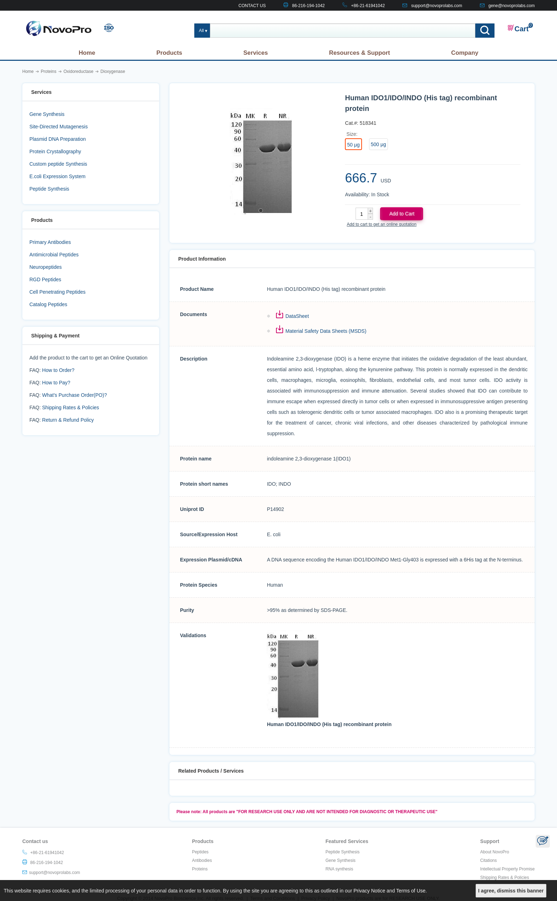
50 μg (353, 145)
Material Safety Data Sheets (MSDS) (325, 331)
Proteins (199, 869)
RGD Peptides (45, 279)
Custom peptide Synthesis (58, 164)
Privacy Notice (369, 891)
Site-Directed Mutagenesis (58, 126)
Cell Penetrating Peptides (57, 292)
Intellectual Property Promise (507, 869)
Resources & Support (359, 52)
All (201, 30)
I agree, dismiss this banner (511, 891)
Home (87, 52)
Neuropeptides (45, 267)
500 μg (378, 144)
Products (169, 52)
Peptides (200, 851)
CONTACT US (252, 5)
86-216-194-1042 (308, 5)
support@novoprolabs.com (436, 5)
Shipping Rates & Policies (70, 407)
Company (464, 52)
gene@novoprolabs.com (511, 5)
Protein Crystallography (55, 151)
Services (255, 52)
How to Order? (58, 370)
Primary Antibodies (50, 242)
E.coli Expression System (57, 176)
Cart (518, 28)
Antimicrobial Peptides (54, 254)
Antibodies (202, 860)
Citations (488, 860)
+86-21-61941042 (368, 5)
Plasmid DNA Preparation (57, 139)
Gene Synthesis (47, 114)
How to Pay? (56, 382)
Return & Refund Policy (68, 420)
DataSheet (297, 316)
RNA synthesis (339, 869)
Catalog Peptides (48, 304)
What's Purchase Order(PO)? (74, 395)
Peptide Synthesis (49, 189)
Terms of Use (410, 891)
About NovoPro (494, 851)
